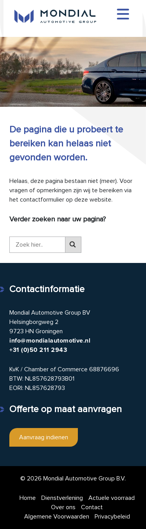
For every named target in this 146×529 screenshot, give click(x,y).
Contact (92, 507)
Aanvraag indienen (43, 437)
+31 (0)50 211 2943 (38, 350)
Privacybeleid (112, 516)
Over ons (63, 507)
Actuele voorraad (111, 498)
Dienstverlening (62, 498)
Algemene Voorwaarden (56, 516)
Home (27, 498)
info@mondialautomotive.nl (49, 341)
